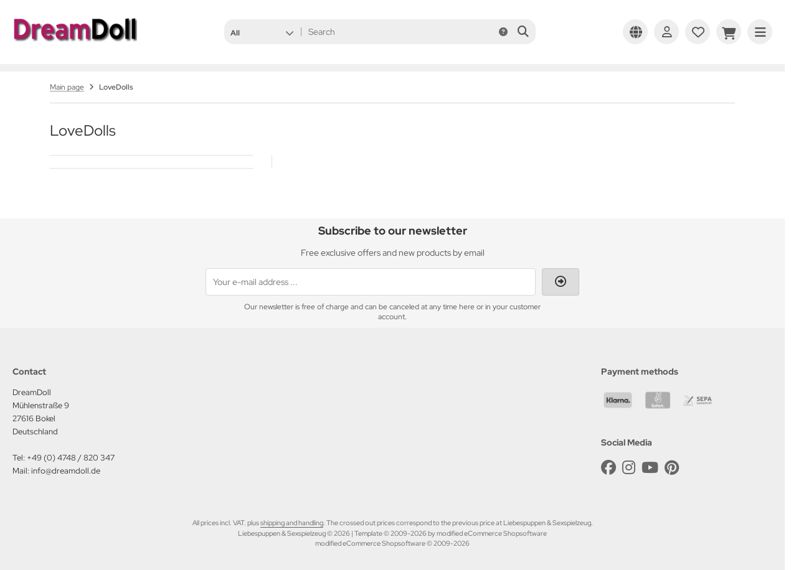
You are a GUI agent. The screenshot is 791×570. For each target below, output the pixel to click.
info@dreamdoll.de (65, 470)
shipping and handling (291, 522)
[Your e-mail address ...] (371, 282)
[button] (262, 32)
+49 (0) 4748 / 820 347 (71, 457)
